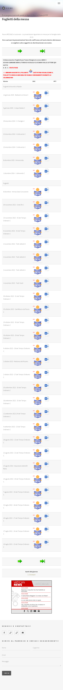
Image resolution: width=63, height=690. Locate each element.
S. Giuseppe (31, 574)
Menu (59, 3)
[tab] (22, 583)
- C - (7, 68)
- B (5, 68)
